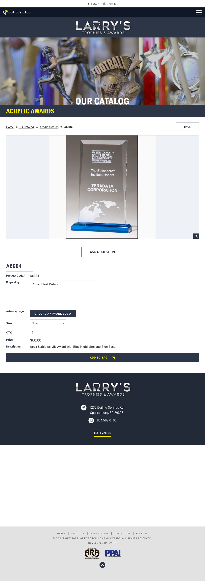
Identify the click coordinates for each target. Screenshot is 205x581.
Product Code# (15, 275)
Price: (9, 340)
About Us (77, 533)
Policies (142, 533)
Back (187, 126)
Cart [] (110, 4)
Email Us (102, 433)
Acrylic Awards (49, 127)
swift (113, 543)
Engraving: (13, 282)
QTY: (9, 332)
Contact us (122, 533)
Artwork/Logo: (15, 311)
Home (10, 127)
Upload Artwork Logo (52, 313)
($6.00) (48, 323)
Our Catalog (26, 127)
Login (93, 4)
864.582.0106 (16, 12)
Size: (9, 323)
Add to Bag (102, 357)
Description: (13, 346)
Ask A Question (102, 252)
